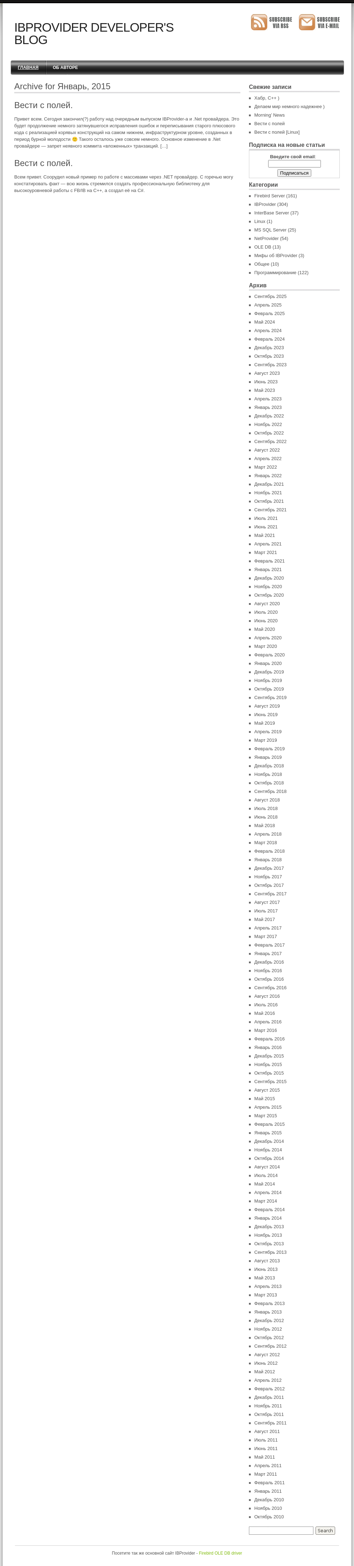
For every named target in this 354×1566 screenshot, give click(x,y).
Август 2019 (267, 706)
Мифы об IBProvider (275, 255)
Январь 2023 (268, 407)
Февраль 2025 (269, 313)
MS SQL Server (270, 230)
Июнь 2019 (266, 714)
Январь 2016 (268, 1047)
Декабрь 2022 (269, 416)
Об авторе (65, 67)
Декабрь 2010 (269, 1499)
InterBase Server (271, 212)
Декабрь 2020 (269, 578)
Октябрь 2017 (269, 885)
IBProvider (265, 204)
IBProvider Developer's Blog (94, 33)
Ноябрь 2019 (268, 680)
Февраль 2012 (269, 1388)
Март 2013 (265, 1295)
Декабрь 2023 (269, 347)
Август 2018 (267, 800)
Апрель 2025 (268, 305)
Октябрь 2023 (269, 356)
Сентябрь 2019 (270, 697)
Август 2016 (267, 996)
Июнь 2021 (266, 526)
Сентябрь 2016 (270, 987)
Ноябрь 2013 (268, 1235)
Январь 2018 (268, 859)
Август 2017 (267, 902)
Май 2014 (264, 1184)
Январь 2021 (268, 569)
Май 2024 (264, 322)
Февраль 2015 (269, 1124)
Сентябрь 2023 (270, 364)
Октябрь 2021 (269, 501)
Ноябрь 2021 (268, 492)
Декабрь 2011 (269, 1397)
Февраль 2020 (269, 654)
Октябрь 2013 (269, 1243)
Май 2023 (264, 390)
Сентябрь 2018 (270, 791)
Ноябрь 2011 (268, 1405)
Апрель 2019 (268, 731)
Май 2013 (264, 1277)
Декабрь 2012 (269, 1320)
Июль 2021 (266, 518)
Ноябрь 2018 (268, 774)
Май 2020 (264, 629)
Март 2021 (265, 552)
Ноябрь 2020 (268, 586)
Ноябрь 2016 (268, 970)
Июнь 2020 (266, 620)
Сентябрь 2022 (270, 441)
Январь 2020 (268, 663)
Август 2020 (267, 603)
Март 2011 (265, 1474)
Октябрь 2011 (269, 1414)
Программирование (275, 272)
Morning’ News (269, 115)
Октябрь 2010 (269, 1516)
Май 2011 (264, 1457)
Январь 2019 (268, 757)
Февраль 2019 (269, 748)
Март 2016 (265, 1030)
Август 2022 (267, 450)
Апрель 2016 (268, 1021)
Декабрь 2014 (269, 1141)
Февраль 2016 (269, 1039)
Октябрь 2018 (269, 782)
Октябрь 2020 (269, 595)
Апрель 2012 (268, 1380)
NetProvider (266, 238)
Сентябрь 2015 (270, 1081)
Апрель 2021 (268, 544)
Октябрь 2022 (269, 433)
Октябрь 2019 (269, 689)
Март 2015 (265, 1115)
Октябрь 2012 (269, 1337)
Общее (262, 264)
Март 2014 (265, 1201)
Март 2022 (265, 467)
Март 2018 (265, 842)
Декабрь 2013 (269, 1226)
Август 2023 (267, 373)
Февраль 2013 (269, 1303)
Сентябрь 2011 (270, 1423)
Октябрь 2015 (269, 1073)
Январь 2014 (268, 1218)
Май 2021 (264, 535)
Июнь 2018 (266, 817)
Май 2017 (264, 919)
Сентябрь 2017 (270, 893)
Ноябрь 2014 (268, 1149)
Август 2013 (267, 1260)
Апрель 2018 (268, 834)
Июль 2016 (266, 1004)
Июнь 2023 (266, 381)
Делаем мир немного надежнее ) (289, 106)
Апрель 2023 (268, 398)
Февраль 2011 (269, 1482)
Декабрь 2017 (269, 868)
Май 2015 (264, 1098)
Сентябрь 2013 (270, 1252)
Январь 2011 (268, 1491)
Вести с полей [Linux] (277, 132)
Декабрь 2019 (269, 672)
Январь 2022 (268, 475)
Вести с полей (269, 123)
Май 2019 (264, 723)
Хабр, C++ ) (266, 98)
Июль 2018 (266, 808)
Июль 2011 (266, 1440)
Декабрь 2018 (269, 765)
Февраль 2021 (269, 561)
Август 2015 (267, 1090)
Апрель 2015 (268, 1107)
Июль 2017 (266, 910)
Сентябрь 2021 (270, 509)
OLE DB (262, 247)
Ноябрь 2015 (268, 1064)
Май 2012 (264, 1371)
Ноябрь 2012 (268, 1329)
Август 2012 (267, 1354)
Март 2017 (265, 936)
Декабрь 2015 (269, 1056)
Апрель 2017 (268, 928)
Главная (28, 67)
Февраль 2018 (269, 851)
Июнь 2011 (266, 1448)
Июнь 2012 (266, 1363)
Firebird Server (269, 195)
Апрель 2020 (268, 637)
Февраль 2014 (269, 1209)
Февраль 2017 (269, 945)
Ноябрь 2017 (268, 876)
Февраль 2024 (269, 339)
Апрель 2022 (268, 458)
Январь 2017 (268, 953)
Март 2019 (265, 740)
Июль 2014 (266, 1175)
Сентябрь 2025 (270, 296)
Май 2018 (264, 825)
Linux (259, 221)
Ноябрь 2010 (268, 1508)
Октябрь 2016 (269, 979)
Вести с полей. (43, 105)
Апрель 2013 (268, 1286)
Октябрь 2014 (269, 1158)
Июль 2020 (266, 612)
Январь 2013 (268, 1312)
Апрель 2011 (268, 1465)
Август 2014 (267, 1167)
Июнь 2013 (266, 1269)
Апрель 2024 (268, 330)
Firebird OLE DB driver (220, 1553)
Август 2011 (267, 1431)
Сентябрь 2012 (270, 1346)
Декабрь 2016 (269, 962)
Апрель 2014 (268, 1192)
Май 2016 (264, 1013)
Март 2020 (265, 646)
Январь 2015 (268, 1132)
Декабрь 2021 (269, 484)
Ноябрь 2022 (268, 424)
